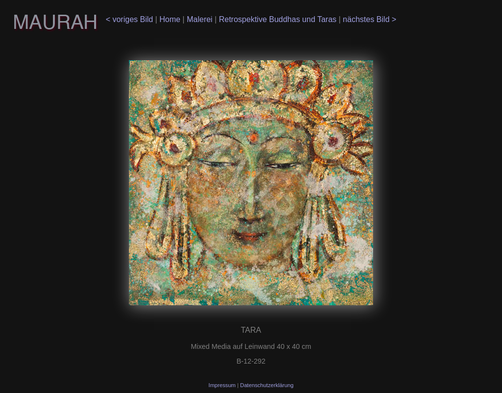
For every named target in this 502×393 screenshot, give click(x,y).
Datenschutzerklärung (267, 385)
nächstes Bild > (368, 19)
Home (170, 19)
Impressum (222, 385)
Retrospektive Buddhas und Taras (278, 19)
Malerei (201, 19)
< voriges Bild (130, 19)
